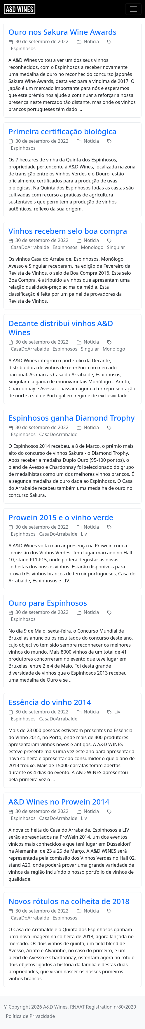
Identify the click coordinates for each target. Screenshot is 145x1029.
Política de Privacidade (30, 1016)
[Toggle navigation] (133, 9)
